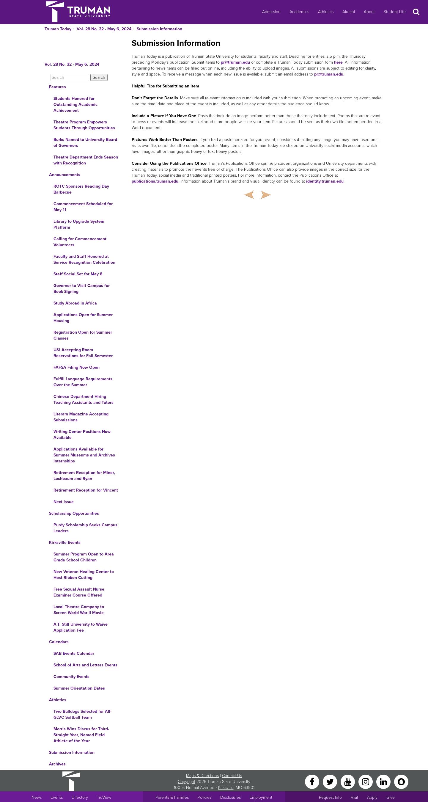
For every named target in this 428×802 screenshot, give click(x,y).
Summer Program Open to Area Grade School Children (84, 557)
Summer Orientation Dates (79, 688)
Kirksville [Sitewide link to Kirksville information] (226, 787)
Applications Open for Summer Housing (83, 317)
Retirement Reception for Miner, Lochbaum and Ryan (84, 475)
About (369, 11)
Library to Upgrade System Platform (79, 224)
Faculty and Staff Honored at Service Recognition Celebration (84, 259)
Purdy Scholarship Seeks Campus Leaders (85, 527)
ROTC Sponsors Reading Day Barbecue (81, 189)
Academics (299, 11)
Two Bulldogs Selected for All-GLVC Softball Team (82, 714)
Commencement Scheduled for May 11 (83, 206)
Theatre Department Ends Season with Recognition (86, 160)
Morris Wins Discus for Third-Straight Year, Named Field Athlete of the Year (81, 734)
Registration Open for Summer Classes (83, 335)
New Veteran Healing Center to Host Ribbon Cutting (84, 574)
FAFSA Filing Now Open (77, 367)
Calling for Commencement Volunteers (80, 241)
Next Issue (64, 501)
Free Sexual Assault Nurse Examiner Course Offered (79, 592)
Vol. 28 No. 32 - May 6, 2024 (104, 29)
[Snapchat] (401, 781)
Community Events (71, 676)
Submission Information (159, 29)
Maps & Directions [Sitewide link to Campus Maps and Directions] (202, 775)
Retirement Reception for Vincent (86, 490)
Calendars (59, 641)
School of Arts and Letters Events (85, 665)
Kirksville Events (65, 542)
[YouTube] (348, 781)
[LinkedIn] (384, 781)
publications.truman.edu (155, 181)
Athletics (325, 11)
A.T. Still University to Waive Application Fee (81, 627)
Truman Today (58, 29)
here (338, 62)
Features (57, 87)
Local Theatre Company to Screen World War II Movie (79, 609)
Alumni (348, 11)
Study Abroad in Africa (75, 303)
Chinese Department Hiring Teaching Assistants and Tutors (84, 399)
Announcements (64, 174)
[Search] (70, 77)
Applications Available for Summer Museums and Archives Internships (84, 455)
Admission (271, 11)
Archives (57, 764)
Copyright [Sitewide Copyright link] (186, 781)
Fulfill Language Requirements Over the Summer (83, 381)
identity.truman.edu (325, 181)
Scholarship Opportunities (74, 513)
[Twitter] (330, 781)
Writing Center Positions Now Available (82, 434)
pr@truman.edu (235, 62)
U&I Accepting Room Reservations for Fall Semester (83, 352)
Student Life (395, 11)
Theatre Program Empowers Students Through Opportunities (84, 125)
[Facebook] (313, 781)
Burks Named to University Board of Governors (85, 142)
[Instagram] (366, 781)
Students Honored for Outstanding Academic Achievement (75, 104)
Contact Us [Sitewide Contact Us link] (232, 775)
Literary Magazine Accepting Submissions (81, 417)
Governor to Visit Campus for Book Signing (82, 288)
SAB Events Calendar (74, 653)
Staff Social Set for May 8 (78, 274)
